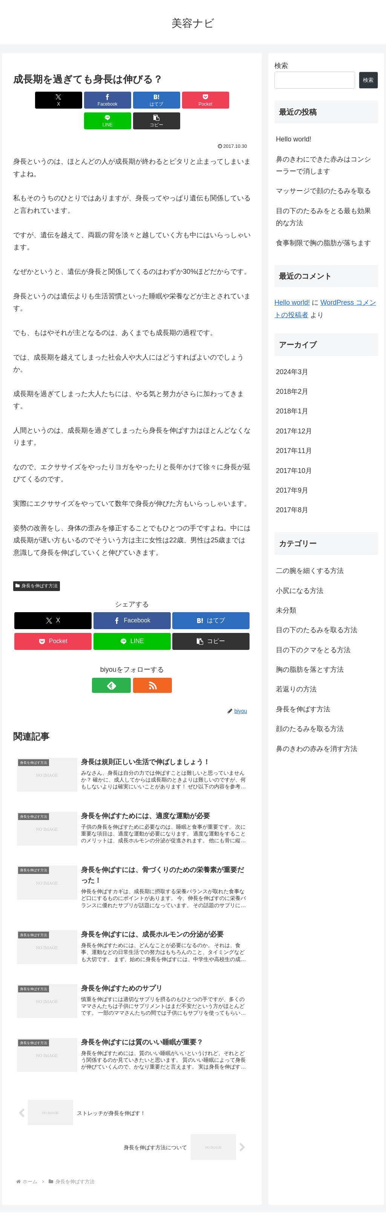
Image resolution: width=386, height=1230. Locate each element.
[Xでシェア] (32, 100)
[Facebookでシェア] (72, 100)
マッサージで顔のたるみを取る (323, 191)
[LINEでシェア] (192, 100)
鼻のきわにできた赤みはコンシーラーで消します (323, 165)
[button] (232, 100)
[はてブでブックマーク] (112, 100)
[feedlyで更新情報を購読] (123, 664)
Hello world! (293, 139)
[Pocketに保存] (152, 100)
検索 (281, 65)
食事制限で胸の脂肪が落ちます (323, 243)
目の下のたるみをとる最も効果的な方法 (323, 217)
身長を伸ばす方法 (36, 565)
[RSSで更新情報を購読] (140, 664)
